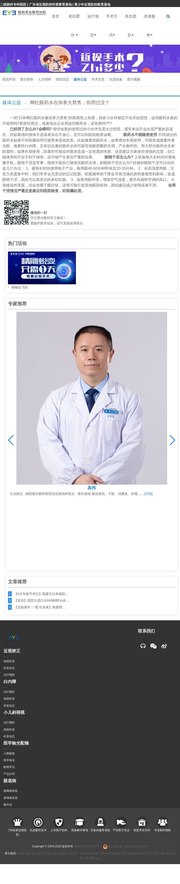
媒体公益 (80, 79)
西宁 (41, 853)
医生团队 (130, 29)
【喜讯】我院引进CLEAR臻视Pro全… (41, 600)
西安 (92, 858)
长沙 (150, 853)
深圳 (169, 853)
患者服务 (149, 29)
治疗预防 (9, 674)
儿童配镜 (9, 753)
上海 (69, 853)
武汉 (156, 853)
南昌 (89, 853)
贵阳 (130, 853)
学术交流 (98, 79)
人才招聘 (44, 79)
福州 (137, 853)
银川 (34, 853)
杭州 (115, 853)
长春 (28, 853)
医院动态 (62, 79)
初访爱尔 (74, 29)
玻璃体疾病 (11, 798)
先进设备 (115, 79)
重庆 (143, 853)
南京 (83, 853)
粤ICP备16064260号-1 (88, 846)
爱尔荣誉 (26, 79)
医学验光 (9, 760)
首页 (55, 16)
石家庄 (55, 853)
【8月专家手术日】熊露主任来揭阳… (41, 594)
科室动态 (9, 668)
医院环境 (8, 79)
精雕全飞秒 (42, 270)
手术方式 (111, 29)
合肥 (108, 853)
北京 (86, 858)
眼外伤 (8, 804)
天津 (47, 853)
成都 (162, 853)
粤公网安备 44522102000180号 (125, 846)
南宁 (76, 853)
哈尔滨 (122, 853)
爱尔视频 (133, 79)
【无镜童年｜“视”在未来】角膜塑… (39, 607)
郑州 (21, 853)
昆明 (95, 853)
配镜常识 (9, 767)
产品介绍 (9, 773)
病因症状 (9, 661)
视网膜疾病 (11, 791)
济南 (102, 853)
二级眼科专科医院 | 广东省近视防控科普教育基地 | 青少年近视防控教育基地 (55, 4)
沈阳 (63, 853)
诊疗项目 (93, 29)
